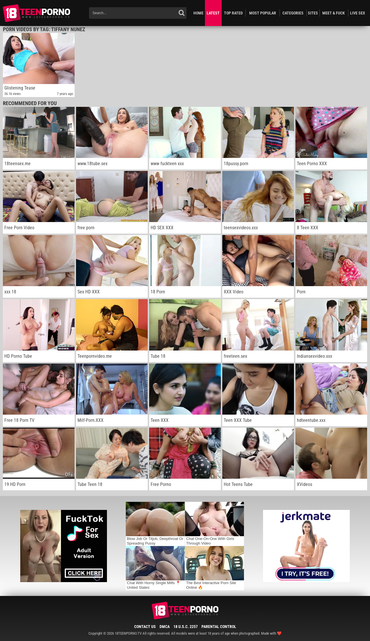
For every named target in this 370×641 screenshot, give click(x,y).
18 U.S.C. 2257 (185, 627)
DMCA (165, 627)
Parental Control (218, 627)
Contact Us (145, 627)
